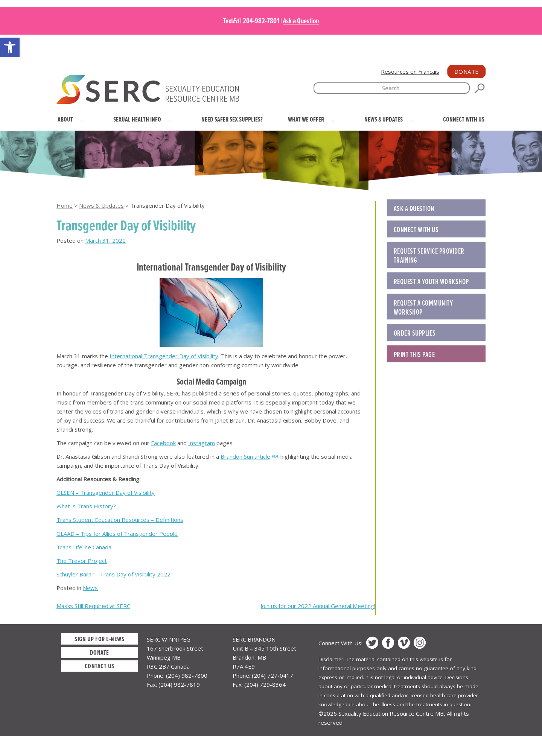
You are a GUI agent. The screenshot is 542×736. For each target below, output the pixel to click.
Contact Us (99, 666)
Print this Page (414, 354)
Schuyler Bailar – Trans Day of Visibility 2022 (113, 574)
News (90, 588)
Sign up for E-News (99, 638)
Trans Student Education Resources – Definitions (119, 519)
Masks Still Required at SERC (93, 606)
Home (64, 205)
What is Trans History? (86, 506)
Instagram (201, 443)
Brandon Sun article (245, 456)
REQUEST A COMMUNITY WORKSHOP (423, 307)
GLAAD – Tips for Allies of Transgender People (117, 533)
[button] (10, 47)
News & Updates (101, 205)
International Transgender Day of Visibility (164, 356)
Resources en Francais (410, 71)
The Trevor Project (81, 560)
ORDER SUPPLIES (415, 333)
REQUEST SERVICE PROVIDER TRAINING (429, 255)
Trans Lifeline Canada (83, 547)
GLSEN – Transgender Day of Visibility (105, 492)
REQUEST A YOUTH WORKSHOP (431, 281)
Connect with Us (416, 229)
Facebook (163, 443)
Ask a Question (301, 20)
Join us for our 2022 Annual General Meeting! (317, 606)
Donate (466, 71)
